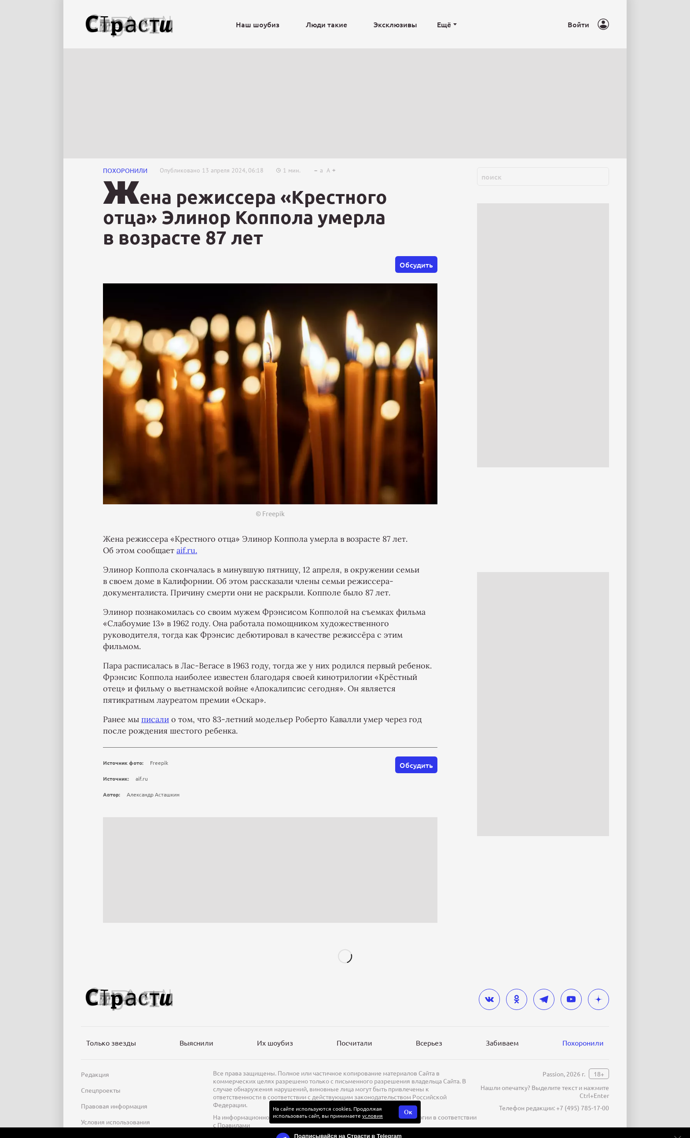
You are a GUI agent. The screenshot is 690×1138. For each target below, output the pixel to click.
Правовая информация (114, 1106)
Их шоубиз (275, 1042)
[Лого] (129, 24)
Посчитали (354, 1042)
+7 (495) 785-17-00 (582, 1108)
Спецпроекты (101, 1090)
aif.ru (142, 778)
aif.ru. (186, 550)
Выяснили (196, 1042)
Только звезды (111, 1042)
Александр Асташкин (153, 794)
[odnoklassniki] (516, 999)
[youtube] (571, 999)
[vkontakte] (489, 999)
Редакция (95, 1074)
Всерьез (429, 1042)
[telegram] (543, 999)
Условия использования (115, 1122)
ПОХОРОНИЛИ (125, 170)
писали (155, 719)
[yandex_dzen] (598, 999)
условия (372, 1115)
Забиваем (502, 1042)
